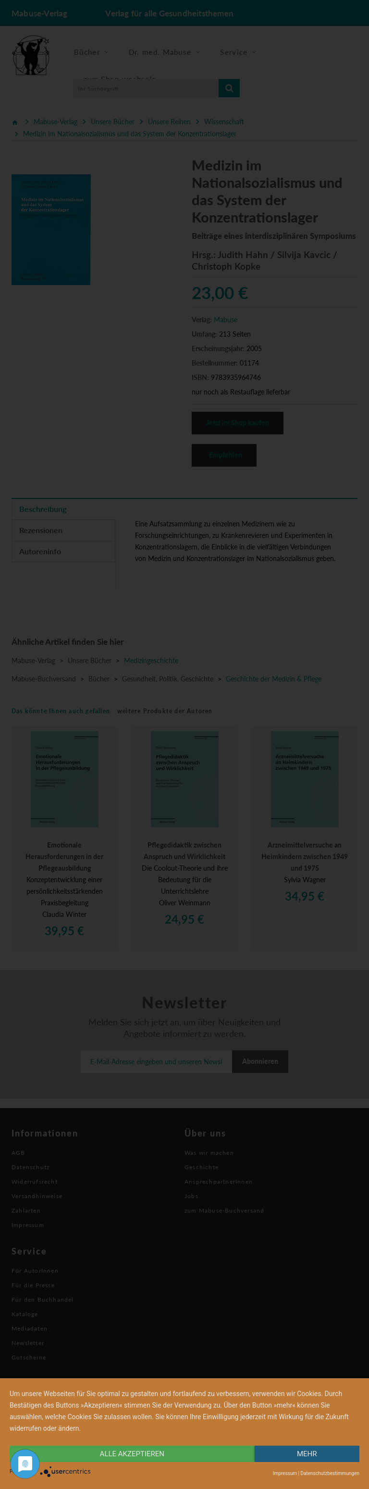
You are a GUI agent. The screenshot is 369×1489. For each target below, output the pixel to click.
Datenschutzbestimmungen (329, 1473)
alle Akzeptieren (132, 1454)
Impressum (285, 1473)
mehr (307, 1454)
